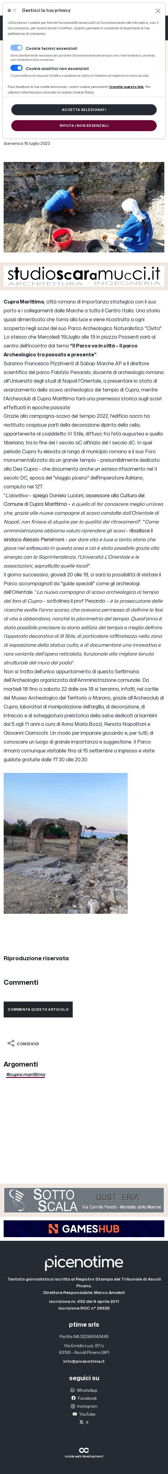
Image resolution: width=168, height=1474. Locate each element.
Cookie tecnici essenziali (51, 48)
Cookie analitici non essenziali (57, 69)
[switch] (16, 68)
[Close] (158, 11)
